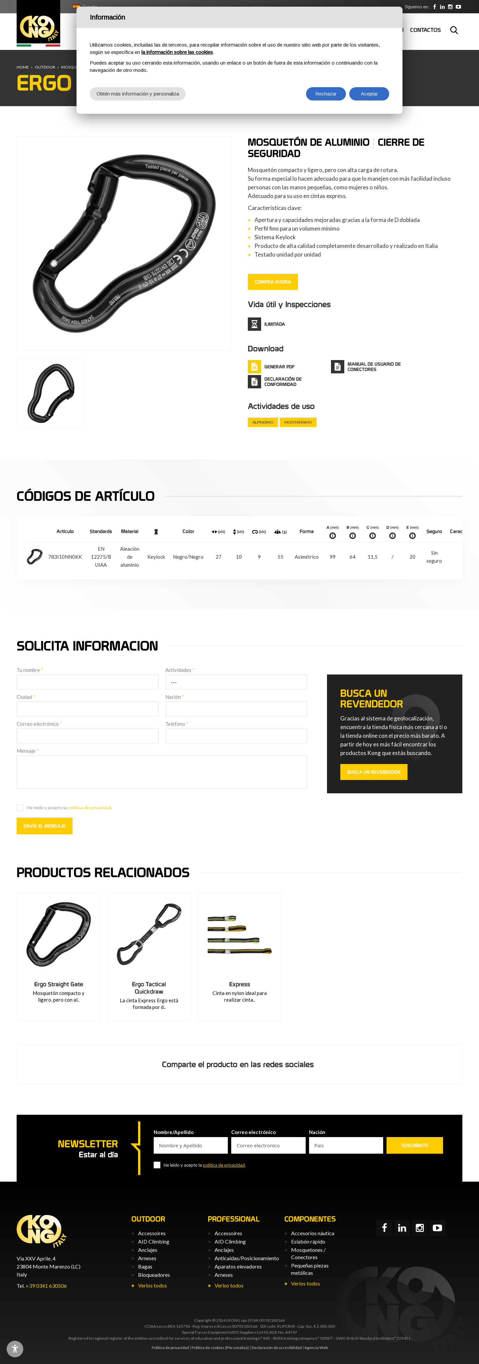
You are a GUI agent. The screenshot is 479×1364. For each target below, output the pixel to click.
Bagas (145, 1266)
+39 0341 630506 (46, 1285)
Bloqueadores (154, 1274)
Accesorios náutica (312, 1233)
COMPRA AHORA (273, 282)
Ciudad (26, 697)
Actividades (180, 670)
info (332, 535)
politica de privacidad (89, 807)
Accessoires (152, 1233)
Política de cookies (208, 1347)
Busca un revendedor (373, 772)
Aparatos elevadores (238, 1266)
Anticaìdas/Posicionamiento (247, 1258)
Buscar (454, 30)
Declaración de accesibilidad (276, 1347)
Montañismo (298, 422)
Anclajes (147, 1250)
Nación (174, 697)
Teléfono (177, 724)
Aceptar (369, 94)
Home (23, 67)
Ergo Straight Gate (58, 984)
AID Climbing (153, 1241)
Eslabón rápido (308, 1241)
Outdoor (45, 67)
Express (239, 984)
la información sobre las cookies (177, 52)
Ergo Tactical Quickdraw (149, 988)
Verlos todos (152, 1285)
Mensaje (28, 751)
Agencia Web (316, 1347)
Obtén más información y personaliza (137, 94)
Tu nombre (30, 670)
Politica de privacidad (170, 1347)
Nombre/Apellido (174, 1132)
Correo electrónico (39, 724)
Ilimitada (274, 324)
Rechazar (326, 94)
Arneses (147, 1258)
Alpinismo (262, 422)
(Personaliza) (237, 1347)
